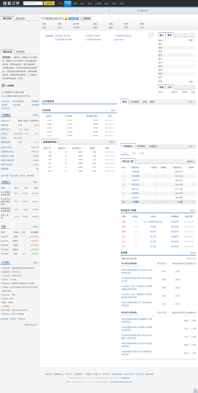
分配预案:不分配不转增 (14, 92)
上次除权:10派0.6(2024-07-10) (17, 96)
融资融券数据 (50, 142)
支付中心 (69, 374)
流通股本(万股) (7, 152)
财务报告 (30, 176)
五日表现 (59, 36)
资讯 (124, 102)
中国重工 (135, 193)
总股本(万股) (6, 147)
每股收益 (4, 125)
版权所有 (126, 378)
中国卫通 (135, 176)
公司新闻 (134, 102)
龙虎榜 (4, 105)
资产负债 (4, 176)
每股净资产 (5, 129)
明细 (161, 87)
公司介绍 (140, 374)
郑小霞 (153, 241)
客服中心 (97, 374)
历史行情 (5, 108)
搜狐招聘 (78, 374)
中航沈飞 (135, 180)
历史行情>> (119, 40)
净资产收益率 (6, 164)
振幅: (95, 27)
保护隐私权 (117, 374)
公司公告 (5, 101)
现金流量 (14, 176)
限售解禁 (35, 101)
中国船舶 (135, 172)
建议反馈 (144, 11)
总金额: (76, 27)
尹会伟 (153, 227)
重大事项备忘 (18, 101)
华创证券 (175, 222)
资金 (169, 35)
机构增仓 (141, 146)
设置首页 (48, 374)
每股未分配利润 (7, 160)
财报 (152, 102)
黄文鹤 (159, 222)
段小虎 (153, 236)
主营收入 (4, 134)
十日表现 (88, 36)
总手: (60, 27)
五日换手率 (60, 40)
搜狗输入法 (59, 374)
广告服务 (88, 374)
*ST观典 (46, 18)
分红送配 (16, 105)
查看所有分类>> (31, 325)
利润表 (22, 176)
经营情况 (21, 319)
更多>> (36, 115)
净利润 (4, 138)
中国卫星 (135, 185)
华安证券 (175, 241)
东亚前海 (175, 236)
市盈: (44, 27)
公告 (144, 102)
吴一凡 (147, 222)
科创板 (71, 19)
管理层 (13, 319)
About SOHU (128, 374)
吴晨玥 (153, 222)
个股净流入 (127, 146)
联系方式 (106, 374)
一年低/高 (118, 36)
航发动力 (135, 189)
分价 (169, 87)
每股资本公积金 (7, 156)
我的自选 (20, 18)
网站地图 (149, 374)
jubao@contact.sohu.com (121, 382)
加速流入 (153, 146)
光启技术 (135, 197)
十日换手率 (89, 40)
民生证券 (175, 227)
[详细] (20, 78)
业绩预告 (35, 105)
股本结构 (4, 319)
